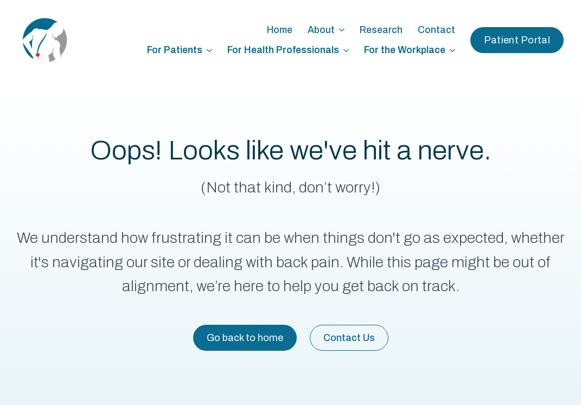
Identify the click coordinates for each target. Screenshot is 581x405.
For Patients (174, 50)
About (321, 30)
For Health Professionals (283, 50)
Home (279, 30)
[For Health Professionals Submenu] (347, 50)
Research (381, 30)
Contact (436, 30)
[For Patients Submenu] (211, 50)
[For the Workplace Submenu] (454, 50)
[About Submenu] (343, 30)
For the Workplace (404, 50)
